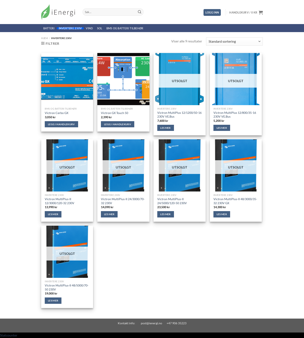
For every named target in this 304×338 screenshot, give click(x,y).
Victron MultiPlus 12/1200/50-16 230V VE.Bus (179, 114)
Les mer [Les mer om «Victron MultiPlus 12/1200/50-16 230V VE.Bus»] (165, 127)
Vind (89, 28)
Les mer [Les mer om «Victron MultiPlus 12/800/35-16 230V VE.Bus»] (222, 127)
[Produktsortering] (234, 41)
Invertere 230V (70, 28)
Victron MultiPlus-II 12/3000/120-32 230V (59, 201)
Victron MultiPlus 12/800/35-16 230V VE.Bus (234, 114)
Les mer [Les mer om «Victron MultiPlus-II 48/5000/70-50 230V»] (53, 300)
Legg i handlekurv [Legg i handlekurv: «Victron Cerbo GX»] (61, 124)
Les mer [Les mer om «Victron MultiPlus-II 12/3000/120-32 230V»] (53, 214)
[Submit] (139, 12)
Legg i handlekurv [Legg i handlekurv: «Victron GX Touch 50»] (117, 124)
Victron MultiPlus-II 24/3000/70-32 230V (123, 201)
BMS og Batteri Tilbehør (125, 28)
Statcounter (8, 335)
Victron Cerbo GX (56, 113)
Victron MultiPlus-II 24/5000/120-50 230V (172, 201)
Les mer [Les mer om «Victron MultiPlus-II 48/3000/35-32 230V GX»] (222, 214)
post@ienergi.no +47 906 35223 (163, 323)
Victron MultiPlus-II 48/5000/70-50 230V (66, 287)
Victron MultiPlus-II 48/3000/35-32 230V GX (235, 201)
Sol (99, 28)
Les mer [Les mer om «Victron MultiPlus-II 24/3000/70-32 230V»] (109, 214)
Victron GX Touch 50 (114, 113)
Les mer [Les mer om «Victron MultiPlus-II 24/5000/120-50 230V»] (165, 214)
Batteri (49, 28)
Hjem (44, 38)
